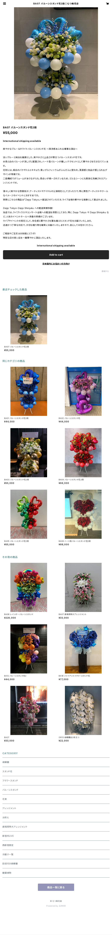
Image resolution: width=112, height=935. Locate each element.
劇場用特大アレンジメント (14, 826)
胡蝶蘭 (5, 762)
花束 (4, 799)
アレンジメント (9, 808)
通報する (105, 271)
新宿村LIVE (8, 836)
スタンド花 (7, 771)
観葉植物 (6, 873)
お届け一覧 (7, 854)
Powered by (56, 906)
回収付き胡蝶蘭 (10, 863)
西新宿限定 (8, 845)
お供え (5, 817)
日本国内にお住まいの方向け (56, 263)
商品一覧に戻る (56, 887)
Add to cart (56, 254)
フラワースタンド (10, 780)
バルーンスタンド (10, 790)
